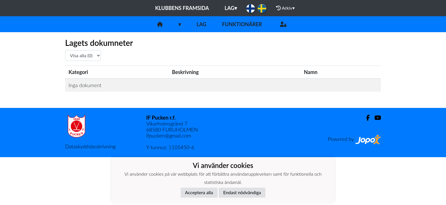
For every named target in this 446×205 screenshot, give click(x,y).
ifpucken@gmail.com (168, 135)
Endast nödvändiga (242, 192)
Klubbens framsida (182, 8)
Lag (231, 8)
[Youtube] (375, 118)
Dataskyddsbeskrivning (90, 146)
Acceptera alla (199, 192)
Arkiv (285, 8)
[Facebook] (366, 118)
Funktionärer (242, 24)
